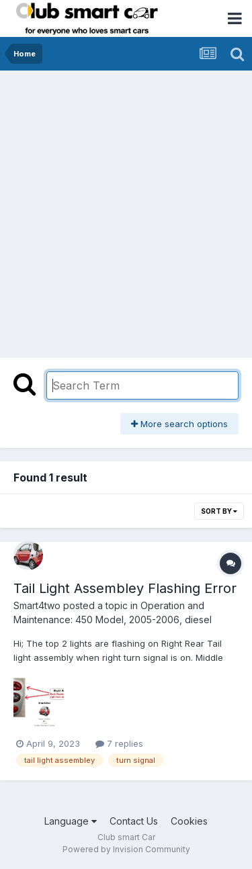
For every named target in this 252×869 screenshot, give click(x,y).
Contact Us (134, 821)
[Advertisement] (126, 203)
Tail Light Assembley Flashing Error (125, 588)
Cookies (189, 821)
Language (70, 821)
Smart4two (36, 605)
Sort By (219, 511)
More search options (179, 423)
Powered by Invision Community (126, 849)
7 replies (119, 743)
